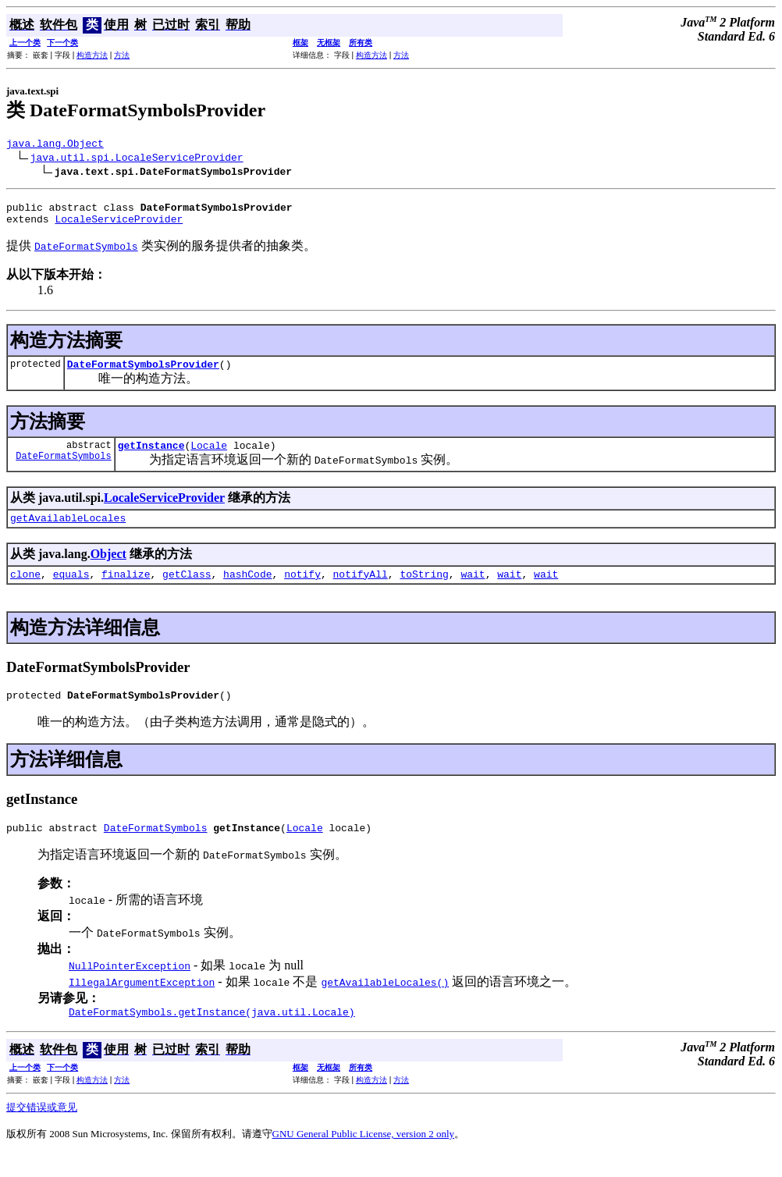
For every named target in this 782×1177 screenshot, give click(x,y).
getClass (186, 590)
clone (25, 590)
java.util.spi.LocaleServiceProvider (136, 159)
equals (71, 590)
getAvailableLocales (68, 531)
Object (108, 567)
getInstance (151, 457)
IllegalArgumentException (142, 1003)
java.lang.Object (55, 145)
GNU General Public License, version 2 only (363, 1157)
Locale (208, 457)
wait (472, 590)
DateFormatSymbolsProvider (143, 373)
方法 (122, 55)
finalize (125, 590)
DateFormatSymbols (63, 469)
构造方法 (92, 55)
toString (424, 590)
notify (302, 590)
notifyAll (360, 590)
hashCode (247, 590)
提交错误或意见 (41, 1130)
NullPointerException (129, 987)
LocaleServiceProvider (119, 226)
